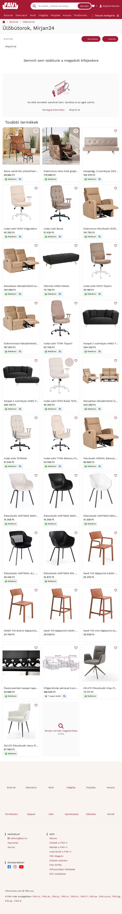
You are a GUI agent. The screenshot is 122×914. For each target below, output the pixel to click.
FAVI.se (93, 896)
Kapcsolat (13, 842)
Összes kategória (105, 15)
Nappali (31, 814)
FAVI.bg (116, 896)
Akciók (110, 814)
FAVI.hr (75, 896)
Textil (33, 15)
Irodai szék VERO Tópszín (97, 286)
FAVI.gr (9, 901)
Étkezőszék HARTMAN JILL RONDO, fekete (28, 573)
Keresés (84, 6)
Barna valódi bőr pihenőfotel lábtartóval (26, 171)
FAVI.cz (37, 896)
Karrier (11, 847)
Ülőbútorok (29, 22)
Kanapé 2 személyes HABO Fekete (23, 400)
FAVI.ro (65, 896)
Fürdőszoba (80, 15)
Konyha (67, 15)
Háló (51, 814)
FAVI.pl (56, 896)
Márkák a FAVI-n (58, 847)
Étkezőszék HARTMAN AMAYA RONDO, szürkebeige (32, 515)
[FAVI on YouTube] (21, 866)
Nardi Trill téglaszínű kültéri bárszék (64, 630)
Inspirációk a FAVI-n (60, 851)
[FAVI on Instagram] (15, 866)
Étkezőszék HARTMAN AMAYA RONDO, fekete (69, 515)
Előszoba (91, 814)
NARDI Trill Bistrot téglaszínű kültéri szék (27, 630)
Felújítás (55, 15)
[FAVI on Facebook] (9, 866)
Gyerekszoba (71, 814)
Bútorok (8, 15)
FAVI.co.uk (105, 896)
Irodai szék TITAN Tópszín (58, 343)
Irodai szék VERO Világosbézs (20, 228)
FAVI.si (17, 901)
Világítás (43, 15)
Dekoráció (21, 15)
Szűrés (112, 39)
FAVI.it (84, 896)
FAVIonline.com (13, 891)
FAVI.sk (46, 896)
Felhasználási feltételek (62, 869)
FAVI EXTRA (55, 865)
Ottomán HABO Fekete (56, 286)
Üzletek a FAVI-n (58, 842)
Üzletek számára (58, 860)
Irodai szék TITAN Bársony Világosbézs (65, 458)
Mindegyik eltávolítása (53, 110)
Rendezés (93, 39)
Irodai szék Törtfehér (15, 458)
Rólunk (53, 838)
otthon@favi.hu (19, 838)
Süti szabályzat (57, 874)
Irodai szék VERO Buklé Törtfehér (62, 400)
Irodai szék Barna (53, 228)
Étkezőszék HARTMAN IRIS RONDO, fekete (68, 573)
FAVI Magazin (56, 856)
